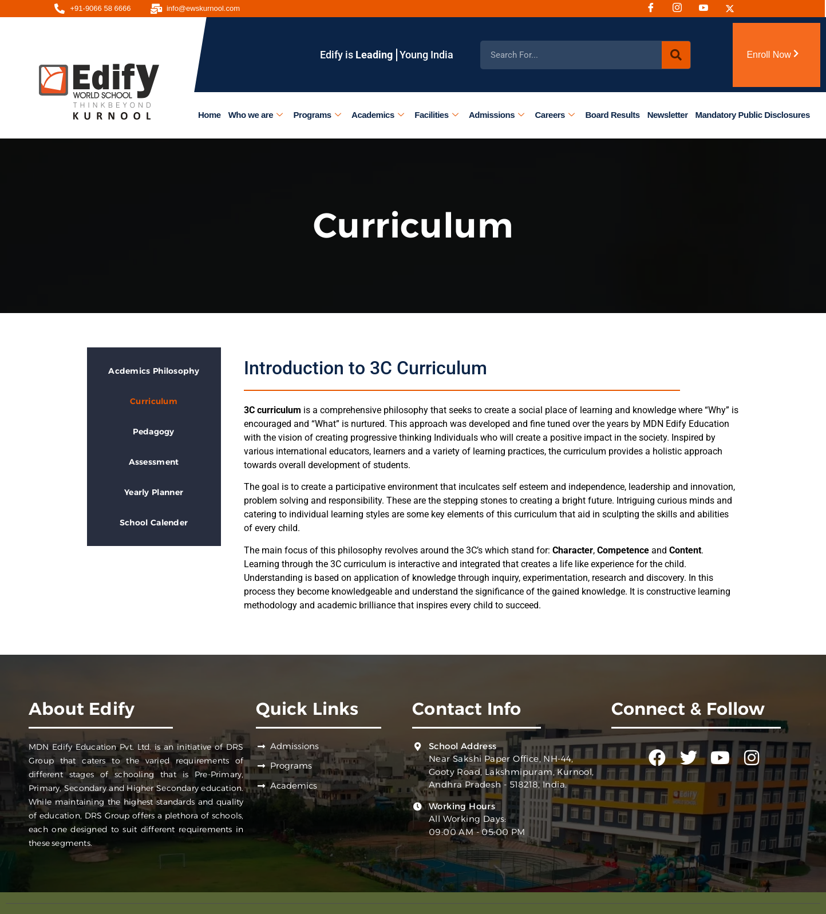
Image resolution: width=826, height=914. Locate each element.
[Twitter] (733, 8)
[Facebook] (654, 8)
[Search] (676, 55)
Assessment (154, 462)
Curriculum (153, 401)
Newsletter (667, 115)
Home (209, 115)
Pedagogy (153, 431)
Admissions (496, 115)
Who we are (255, 115)
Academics (377, 115)
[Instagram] (681, 8)
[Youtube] (707, 8)
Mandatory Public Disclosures (752, 115)
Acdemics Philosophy (153, 371)
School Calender (154, 522)
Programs (317, 115)
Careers (555, 115)
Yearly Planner (153, 492)
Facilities (437, 115)
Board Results (613, 115)
